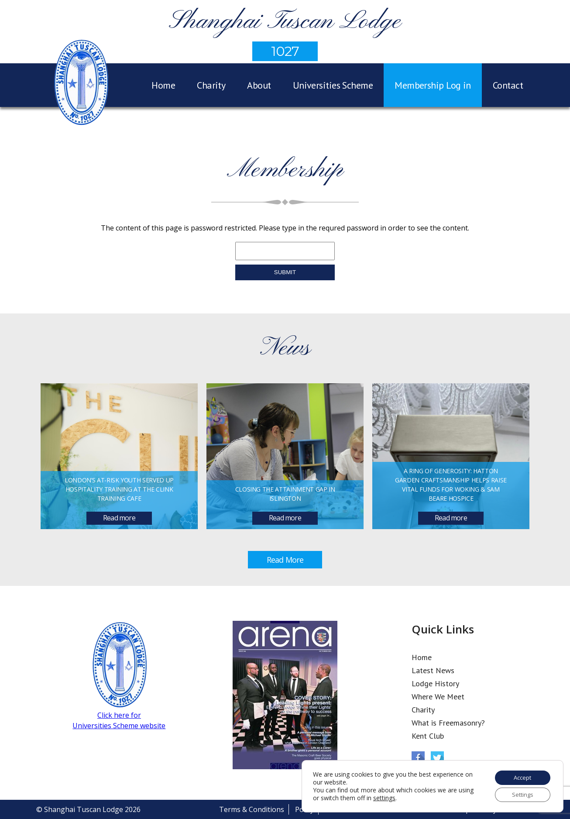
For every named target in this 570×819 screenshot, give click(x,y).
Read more (119, 518)
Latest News (433, 670)
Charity (211, 85)
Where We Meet (438, 697)
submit (285, 272)
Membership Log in (433, 85)
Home (163, 85)
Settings (519, 794)
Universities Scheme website (118, 725)
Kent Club (428, 736)
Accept (519, 775)
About (259, 85)
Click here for (119, 715)
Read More (285, 559)
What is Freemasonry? (448, 723)
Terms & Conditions (251, 809)
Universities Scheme (333, 85)
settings (401, 797)
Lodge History (435, 683)
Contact (508, 85)
